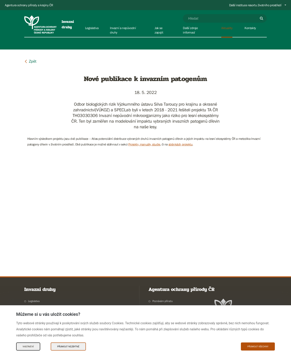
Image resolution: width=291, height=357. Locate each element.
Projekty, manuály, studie (144, 144)
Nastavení (28, 346)
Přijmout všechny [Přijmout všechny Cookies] (257, 346)
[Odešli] (261, 18)
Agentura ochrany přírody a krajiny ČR (29, 5)
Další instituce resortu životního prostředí (255, 5)
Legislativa (34, 301)
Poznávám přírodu (162, 301)
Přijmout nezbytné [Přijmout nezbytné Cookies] (68, 346)
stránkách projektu (181, 144)
